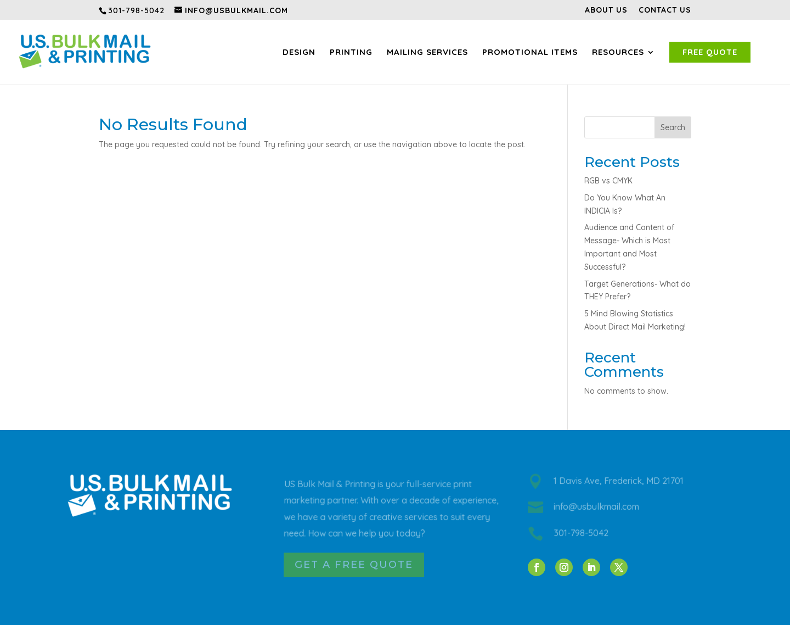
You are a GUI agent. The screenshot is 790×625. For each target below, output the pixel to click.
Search (673, 127)
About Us (606, 10)
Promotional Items (530, 52)
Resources (618, 52)
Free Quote (709, 52)
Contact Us (665, 10)
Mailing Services (427, 52)
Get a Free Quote (354, 565)
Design (299, 52)
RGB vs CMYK (608, 181)
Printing (351, 52)
